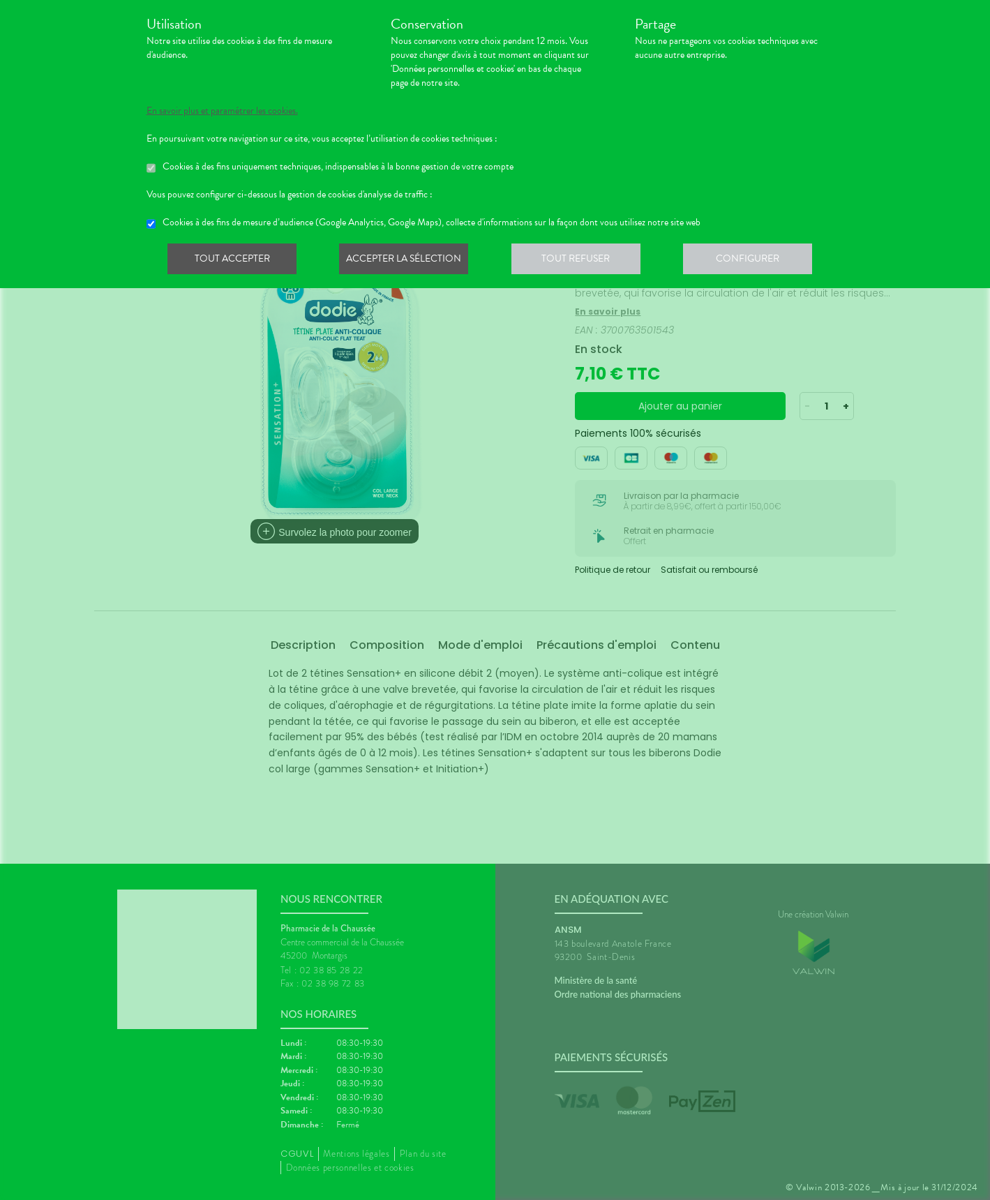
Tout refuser (582, 261)
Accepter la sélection (408, 261)
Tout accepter (233, 261)
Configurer (757, 261)
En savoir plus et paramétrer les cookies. (222, 111)
